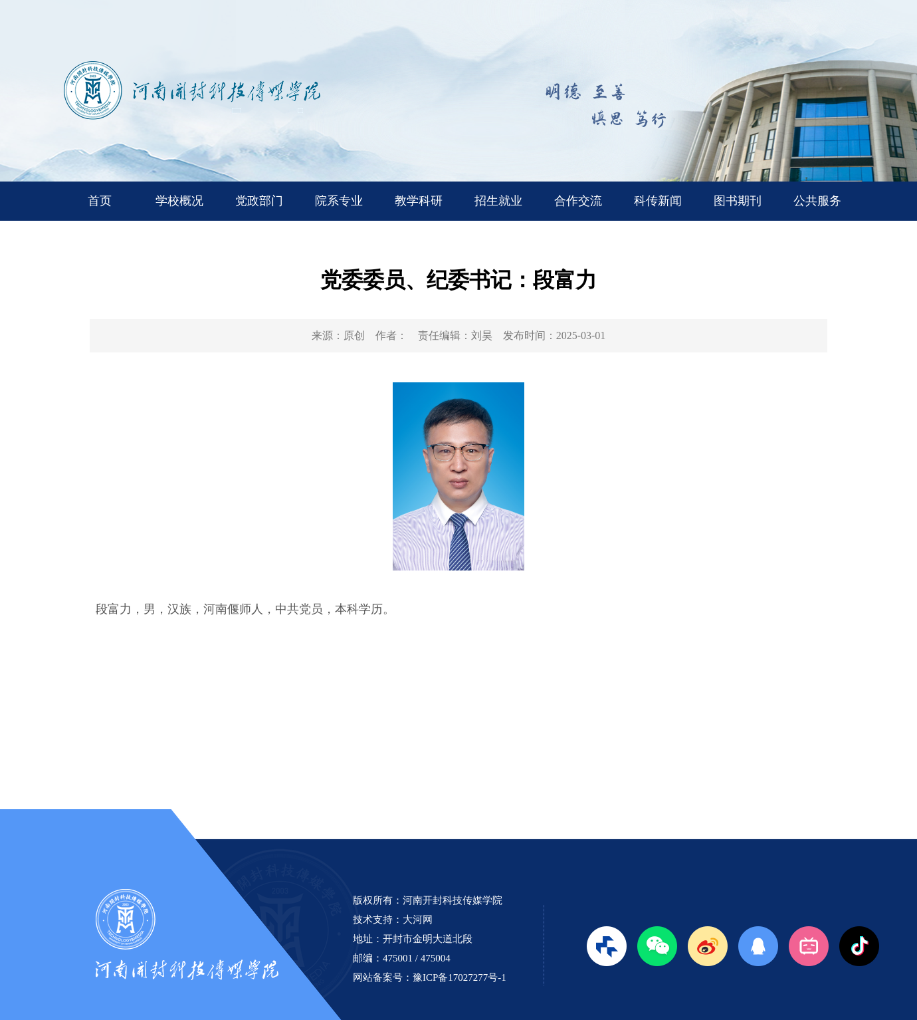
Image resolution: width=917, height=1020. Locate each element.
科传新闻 (658, 200)
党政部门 (259, 200)
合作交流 (578, 200)
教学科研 (419, 200)
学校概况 (179, 200)
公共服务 (817, 200)
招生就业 (498, 200)
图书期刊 (738, 200)
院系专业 (339, 200)
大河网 (418, 919)
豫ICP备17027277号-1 (459, 977)
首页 (100, 200)
